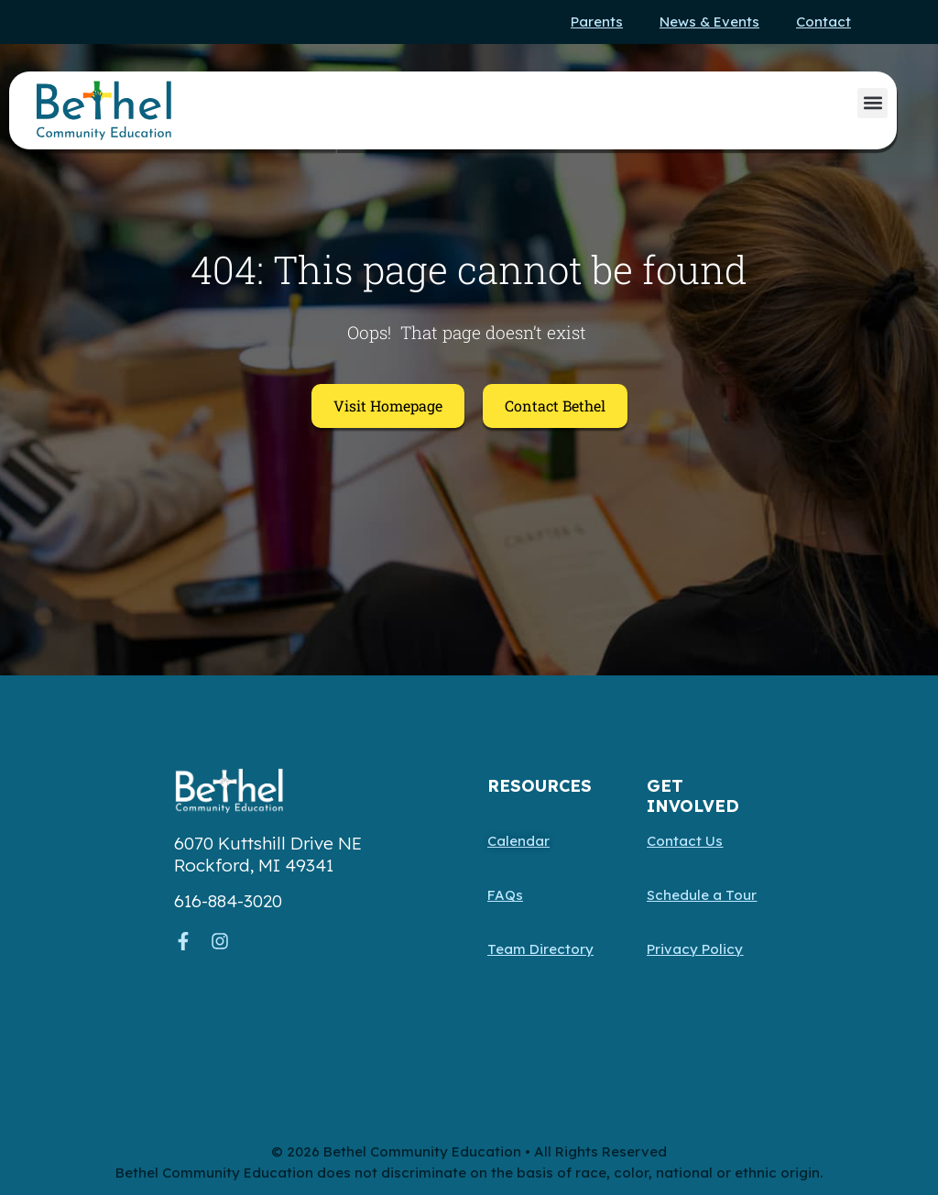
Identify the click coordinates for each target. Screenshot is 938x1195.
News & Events (709, 21)
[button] (872, 103)
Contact (823, 21)
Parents (597, 21)
